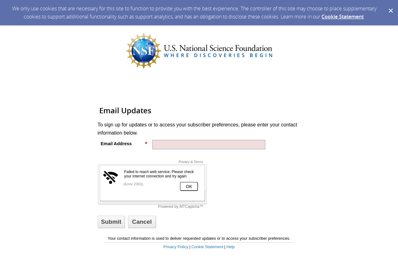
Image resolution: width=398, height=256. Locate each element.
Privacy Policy (175, 246)
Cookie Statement (343, 16)
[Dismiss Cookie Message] (390, 6)
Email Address (124, 143)
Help (230, 246)
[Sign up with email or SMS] (111, 222)
